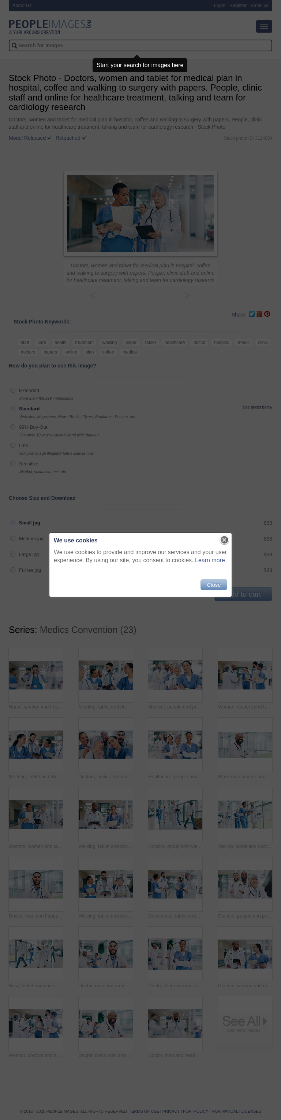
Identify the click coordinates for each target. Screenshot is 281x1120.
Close (214, 585)
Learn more (210, 560)
